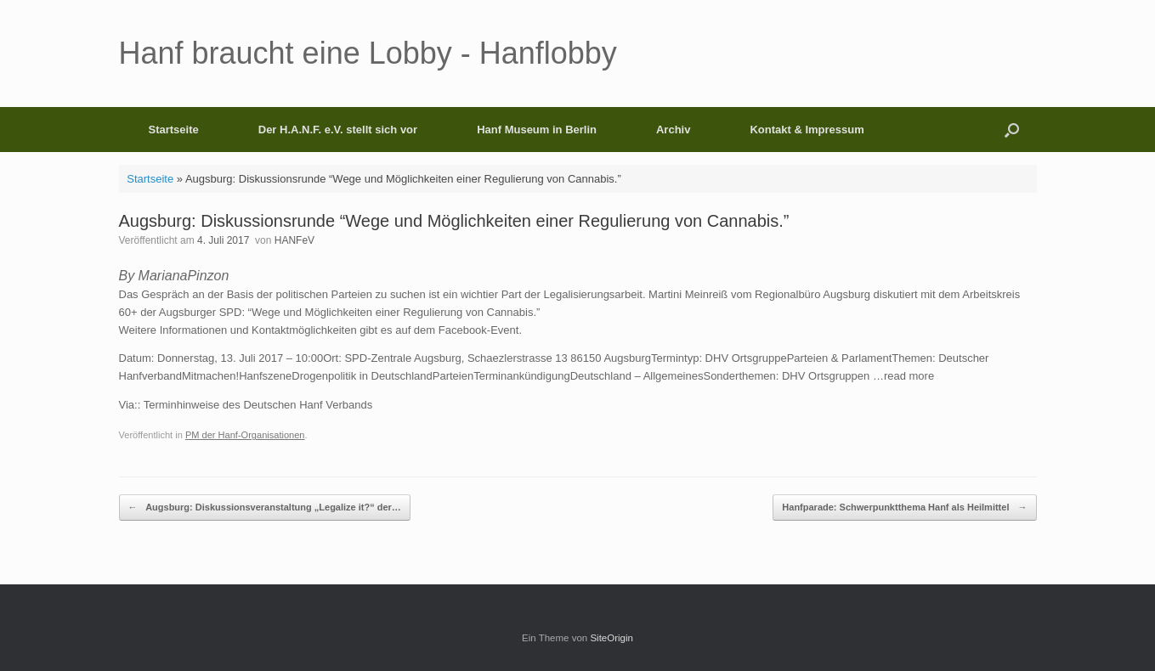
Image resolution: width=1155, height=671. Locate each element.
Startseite (174, 129)
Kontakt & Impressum (806, 129)
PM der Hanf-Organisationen (245, 435)
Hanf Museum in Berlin (537, 129)
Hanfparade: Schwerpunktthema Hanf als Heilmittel (904, 507)
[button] (1012, 129)
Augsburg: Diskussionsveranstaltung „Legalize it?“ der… (264, 507)
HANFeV (294, 240)
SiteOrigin (611, 638)
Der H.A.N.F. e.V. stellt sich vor (337, 129)
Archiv (673, 129)
